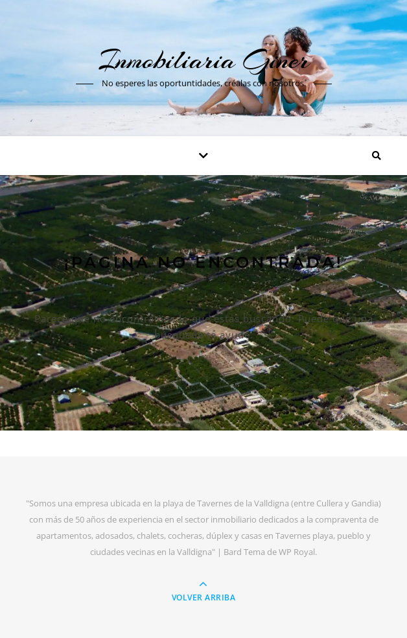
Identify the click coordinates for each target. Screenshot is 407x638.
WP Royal (297, 552)
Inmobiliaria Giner (204, 60)
